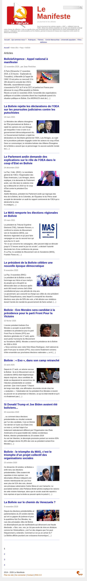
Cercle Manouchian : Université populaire (60, 40)
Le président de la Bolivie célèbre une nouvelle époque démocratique (28, 264)
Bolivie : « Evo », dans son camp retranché (31, 360)
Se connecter (20, 575)
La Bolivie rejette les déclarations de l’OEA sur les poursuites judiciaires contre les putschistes (31, 109)
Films (79, 40)
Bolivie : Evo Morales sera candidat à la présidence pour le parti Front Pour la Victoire (29, 313)
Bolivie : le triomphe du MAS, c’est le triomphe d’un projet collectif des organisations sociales (28, 455)
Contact (30, 575)
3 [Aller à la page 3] (4, 560)
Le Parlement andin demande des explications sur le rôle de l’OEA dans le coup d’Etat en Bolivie (30, 160)
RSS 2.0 (38, 575)
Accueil (7, 40)
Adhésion (43, 42)
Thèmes (40, 40)
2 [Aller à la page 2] (4, 554)
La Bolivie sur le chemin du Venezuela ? (30, 502)
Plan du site (8, 575)
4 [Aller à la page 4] (4, 565)
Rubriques (32, 40)
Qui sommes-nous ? (18, 40)
